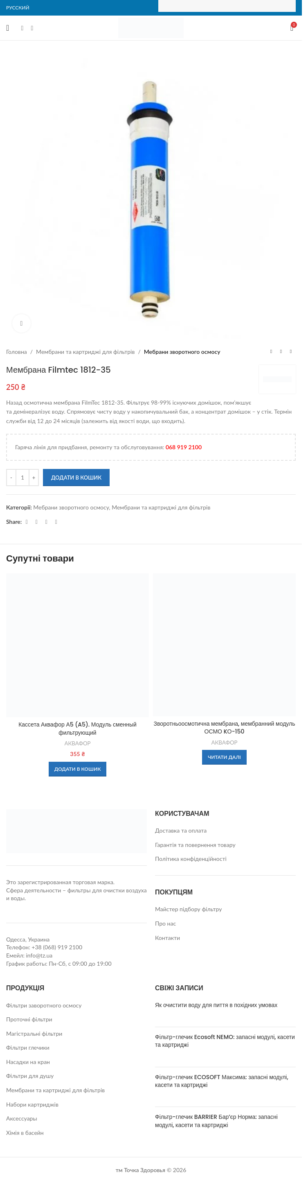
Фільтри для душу (30, 1075)
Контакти (167, 937)
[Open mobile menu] (7, 28)
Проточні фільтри (29, 1019)
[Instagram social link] (32, 28)
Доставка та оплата (181, 830)
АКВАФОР (77, 743)
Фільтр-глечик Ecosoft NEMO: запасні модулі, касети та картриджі (225, 1041)
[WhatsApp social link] (36, 521)
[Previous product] (271, 352)
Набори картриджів (32, 1104)
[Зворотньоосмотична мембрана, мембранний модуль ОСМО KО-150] (224, 644)
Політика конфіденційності (191, 858)
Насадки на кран (28, 1061)
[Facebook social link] (22, 28)
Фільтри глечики (27, 1047)
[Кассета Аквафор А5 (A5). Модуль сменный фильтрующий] (77, 645)
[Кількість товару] (22, 477)
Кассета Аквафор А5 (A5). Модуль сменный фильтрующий (77, 728)
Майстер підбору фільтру (188, 909)
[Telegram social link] (46, 521)
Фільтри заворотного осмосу (44, 1005)
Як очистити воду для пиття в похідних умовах (216, 1005)
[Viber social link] (56, 521)
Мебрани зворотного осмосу (182, 351)
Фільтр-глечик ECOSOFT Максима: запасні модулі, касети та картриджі (221, 1081)
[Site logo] (151, 27)
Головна (16, 351)
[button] (78, 769)
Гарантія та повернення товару (195, 844)
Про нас (165, 923)
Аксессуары (21, 1118)
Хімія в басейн (25, 1132)
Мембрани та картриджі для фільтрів (85, 351)
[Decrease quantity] (11, 477)
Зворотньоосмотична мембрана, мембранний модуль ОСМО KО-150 (224, 728)
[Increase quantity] (34, 477)
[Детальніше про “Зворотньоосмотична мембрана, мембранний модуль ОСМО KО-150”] (224, 757)
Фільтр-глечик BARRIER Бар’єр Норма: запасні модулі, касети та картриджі (216, 1121)
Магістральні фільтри (34, 1033)
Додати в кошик (76, 477)
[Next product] (291, 352)
